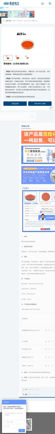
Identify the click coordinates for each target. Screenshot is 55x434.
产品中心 (20, 20)
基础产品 (34, 20)
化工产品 (27, 20)
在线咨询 (15, 104)
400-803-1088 (40, 104)
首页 (14, 20)
